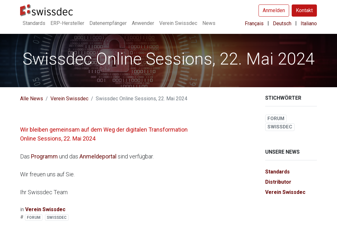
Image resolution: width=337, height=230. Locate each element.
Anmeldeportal (98, 156)
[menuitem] (34, 23)
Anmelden (274, 10)
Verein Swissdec (69, 99)
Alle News (31, 99)
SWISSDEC (57, 217)
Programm (45, 156)
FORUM (34, 217)
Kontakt (304, 10)
